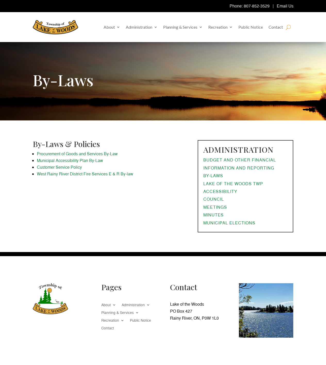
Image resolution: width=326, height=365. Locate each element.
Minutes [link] (213, 215)
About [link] (109, 27)
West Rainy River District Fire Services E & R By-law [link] (85, 174)
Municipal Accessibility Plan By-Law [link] (70, 160)
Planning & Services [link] (180, 27)
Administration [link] (139, 27)
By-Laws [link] (213, 176)
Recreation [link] (218, 27)
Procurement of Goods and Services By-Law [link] (77, 154)
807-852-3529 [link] (257, 6)
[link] (55, 27)
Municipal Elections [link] (229, 223)
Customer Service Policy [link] (59, 167)
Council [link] (213, 199)
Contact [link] (276, 27)
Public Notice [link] (250, 27)
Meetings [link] (215, 207)
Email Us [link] (285, 6)
